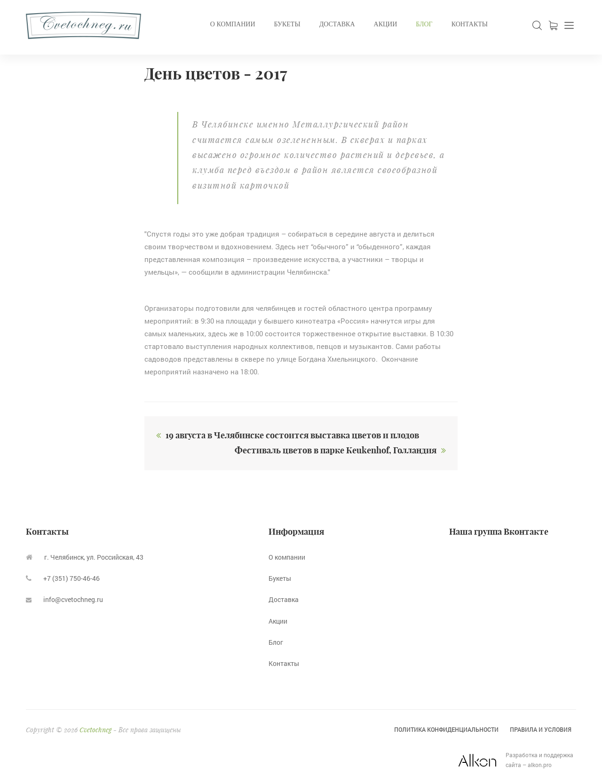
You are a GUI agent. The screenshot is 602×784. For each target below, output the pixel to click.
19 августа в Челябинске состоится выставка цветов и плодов (285, 435)
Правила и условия (540, 729)
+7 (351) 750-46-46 (63, 578)
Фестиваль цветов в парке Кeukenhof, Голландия (343, 450)
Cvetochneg (95, 729)
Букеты (287, 24)
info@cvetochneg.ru (64, 599)
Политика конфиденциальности (446, 729)
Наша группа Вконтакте (498, 531)
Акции (385, 24)
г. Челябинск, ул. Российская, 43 (84, 557)
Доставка (337, 24)
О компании (232, 24)
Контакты (470, 24)
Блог (424, 24)
